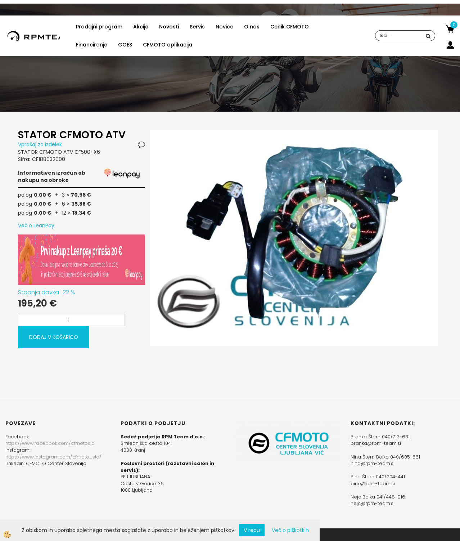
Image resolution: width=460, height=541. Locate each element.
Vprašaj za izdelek (40, 144)
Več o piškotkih (290, 530)
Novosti (169, 26)
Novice (224, 26)
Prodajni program (99, 26)
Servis (197, 26)
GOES (125, 44)
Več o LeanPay (36, 225)
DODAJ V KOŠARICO (53, 337)
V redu (252, 530)
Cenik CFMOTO (289, 26)
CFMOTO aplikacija (167, 44)
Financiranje (91, 44)
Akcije (140, 26)
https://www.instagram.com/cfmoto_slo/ (53, 456)
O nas (252, 26)
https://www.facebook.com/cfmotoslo (50, 443)
